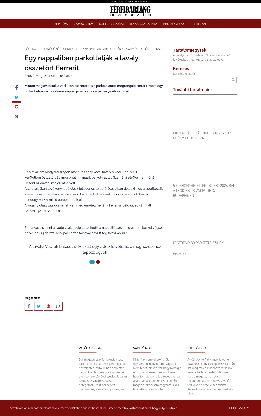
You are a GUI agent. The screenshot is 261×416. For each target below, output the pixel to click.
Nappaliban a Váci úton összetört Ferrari (130, 1)
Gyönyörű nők (83, 23)
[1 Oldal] (98, 262)
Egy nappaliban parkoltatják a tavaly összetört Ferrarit (121, 49)
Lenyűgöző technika (143, 23)
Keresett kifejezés (184, 73)
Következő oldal (95, 274)
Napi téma (61, 23)
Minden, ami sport (175, 23)
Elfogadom (239, 408)
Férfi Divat (199, 23)
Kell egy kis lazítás (111, 23)
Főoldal (31, 49)
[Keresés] (233, 79)
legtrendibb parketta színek (198, 243)
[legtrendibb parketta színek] (205, 238)
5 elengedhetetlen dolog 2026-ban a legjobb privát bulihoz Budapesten (204, 190)
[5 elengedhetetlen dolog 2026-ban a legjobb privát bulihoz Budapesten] (205, 181)
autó (60, 227)
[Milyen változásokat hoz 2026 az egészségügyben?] (205, 128)
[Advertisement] (205, 280)
